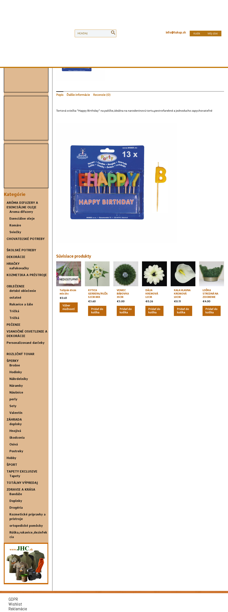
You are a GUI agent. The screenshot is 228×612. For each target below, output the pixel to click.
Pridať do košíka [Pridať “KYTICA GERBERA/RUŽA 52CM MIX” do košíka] (96, 311)
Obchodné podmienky (23, 583)
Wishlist (13, 566)
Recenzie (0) (100, 94)
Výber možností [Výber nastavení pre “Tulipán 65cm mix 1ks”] (69, 306)
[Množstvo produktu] (122, 62)
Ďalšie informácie (78, 94)
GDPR (11, 561)
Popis (59, 94)
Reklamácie (16, 570)
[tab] (59, 94)
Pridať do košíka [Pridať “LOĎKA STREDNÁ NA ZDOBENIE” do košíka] (210, 311)
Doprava (13, 574)
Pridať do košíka (150, 62)
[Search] (113, 13)
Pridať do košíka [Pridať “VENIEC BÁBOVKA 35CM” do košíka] (124, 311)
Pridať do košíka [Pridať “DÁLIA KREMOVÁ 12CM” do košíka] (153, 311)
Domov (116, 34)
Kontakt (13, 579)
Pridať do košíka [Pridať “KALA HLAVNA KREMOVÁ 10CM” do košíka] (181, 311)
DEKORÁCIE (129, 34)
